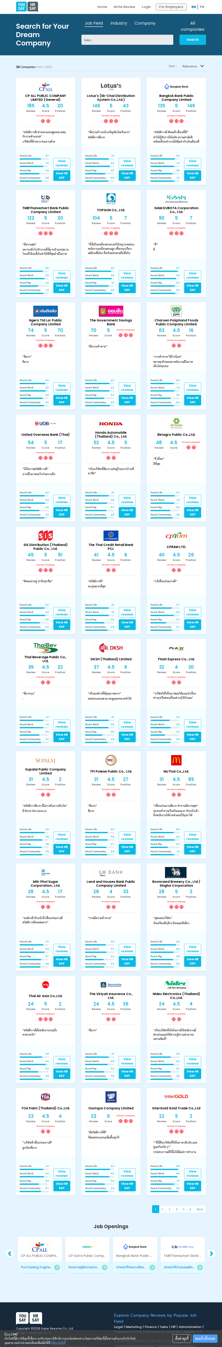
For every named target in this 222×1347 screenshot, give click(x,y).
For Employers (171, 7)
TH (202, 7)
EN (194, 7)
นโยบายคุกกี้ (58, 1343)
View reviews (62, 163)
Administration (192, 1326)
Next (199, 1209)
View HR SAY (62, 175)
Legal (120, 1326)
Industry (118, 23)
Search (193, 39)
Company (145, 23)
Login (146, 7)
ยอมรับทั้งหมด (205, 1338)
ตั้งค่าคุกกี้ (181, 1338)
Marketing (135, 1326)
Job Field (94, 23)
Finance (152, 1326)
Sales (165, 1326)
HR (175, 1326)
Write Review (124, 7)
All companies (192, 26)
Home (102, 7)
